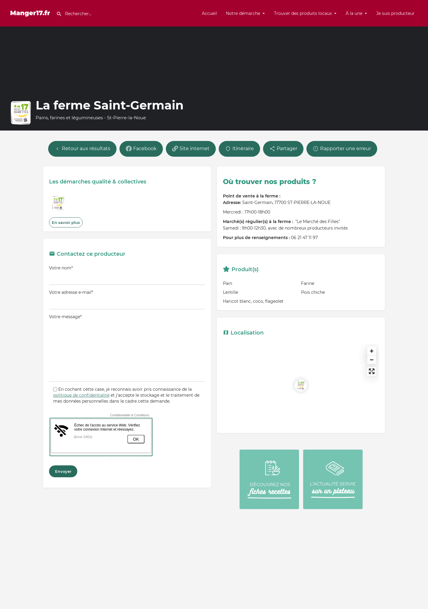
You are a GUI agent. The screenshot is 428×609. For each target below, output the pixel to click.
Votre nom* (127, 275)
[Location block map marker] (301, 385)
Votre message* (127, 348)
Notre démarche (243, 13)
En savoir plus (66, 222)
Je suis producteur (395, 13)
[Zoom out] (371, 359)
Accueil (209, 13)
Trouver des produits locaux (303, 13)
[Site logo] (31, 12)
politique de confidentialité (81, 395)
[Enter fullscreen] (371, 371)
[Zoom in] (371, 351)
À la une (354, 13)
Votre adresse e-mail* (127, 299)
